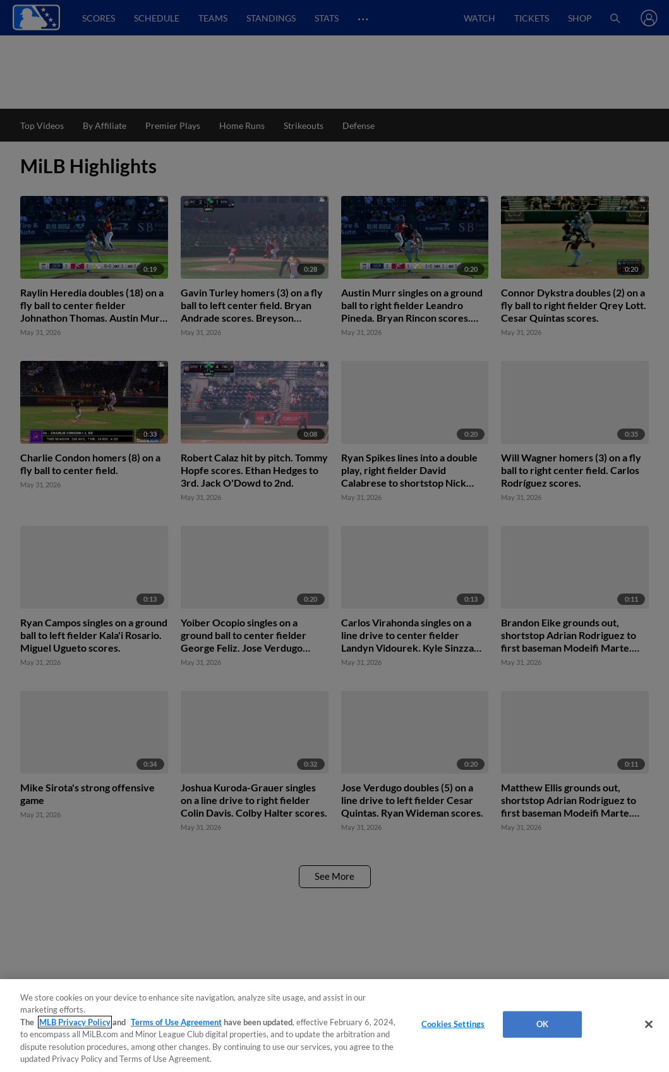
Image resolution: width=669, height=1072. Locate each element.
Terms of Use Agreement (176, 1022)
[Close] (649, 1024)
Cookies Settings (453, 1024)
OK (542, 1024)
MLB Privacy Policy (75, 1022)
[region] (334, 1025)
